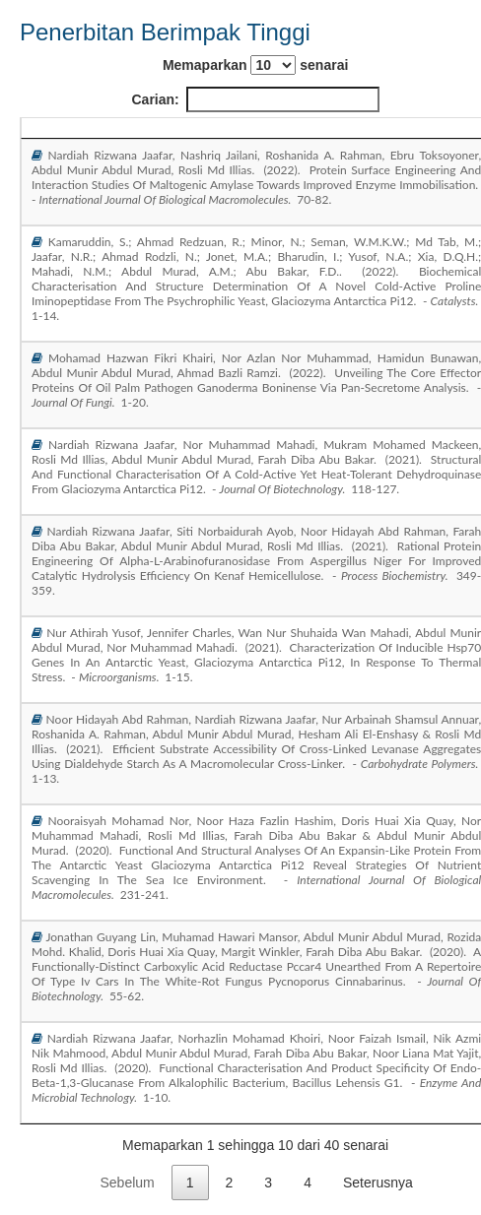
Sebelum (127, 1182)
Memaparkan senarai (255, 65)
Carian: (255, 99)
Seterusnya (378, 1182)
